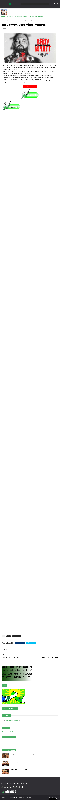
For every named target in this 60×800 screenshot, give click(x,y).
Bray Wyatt (8, 20)
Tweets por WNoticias (8, 732)
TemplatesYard (14, 797)
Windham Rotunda (17, 20)
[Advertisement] (30, 122)
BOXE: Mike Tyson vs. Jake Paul (19, 762)
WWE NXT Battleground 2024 (19, 770)
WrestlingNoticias (12, 720)
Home (3, 20)
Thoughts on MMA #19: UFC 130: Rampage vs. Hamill (25, 754)
